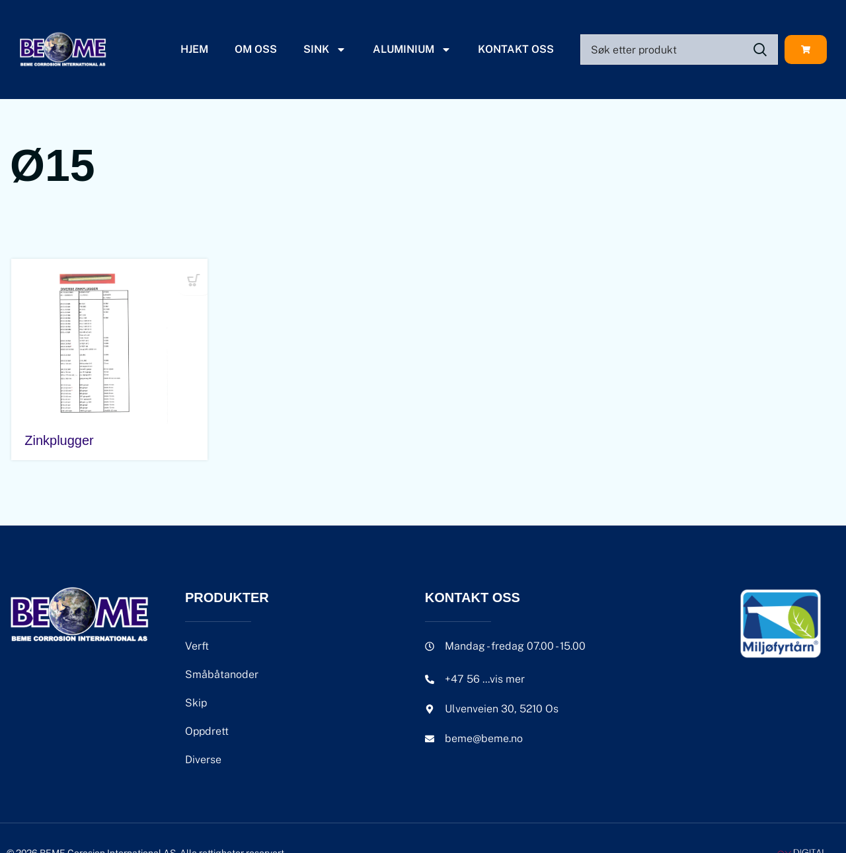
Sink (324, 49)
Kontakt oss (516, 49)
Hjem (194, 49)
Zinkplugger (58, 440)
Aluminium (412, 49)
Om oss (256, 49)
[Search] (679, 49)
